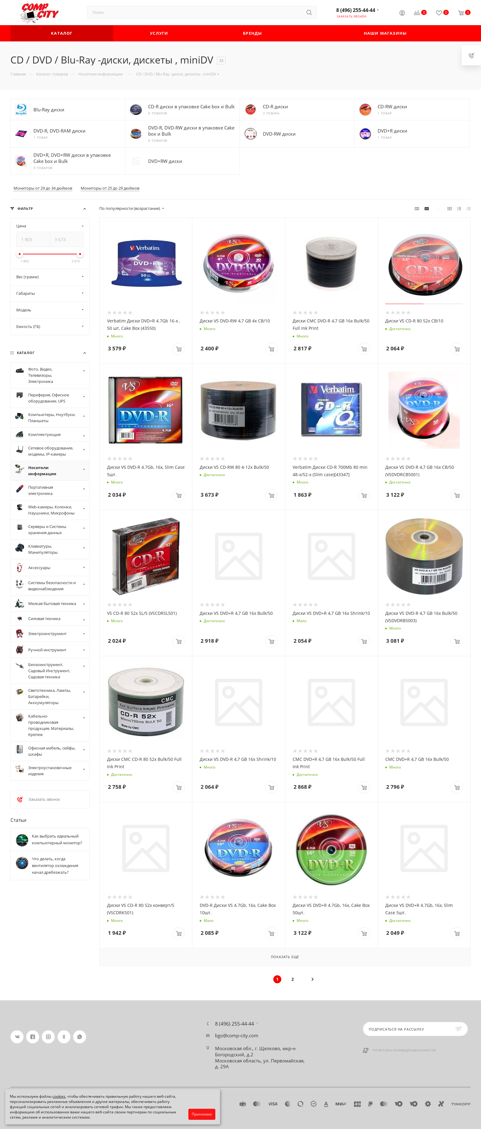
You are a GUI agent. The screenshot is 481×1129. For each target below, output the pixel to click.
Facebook (32, 1036)
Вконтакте (17, 1036)
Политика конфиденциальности (404, 1050)
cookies (58, 1096)
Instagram (48, 1036)
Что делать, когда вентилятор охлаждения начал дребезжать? (55, 865)
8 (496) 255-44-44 (355, 10)
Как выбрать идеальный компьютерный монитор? (57, 839)
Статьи (18, 820)
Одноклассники (64, 1036)
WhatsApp (79, 1036)
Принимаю (202, 1114)
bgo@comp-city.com (236, 1035)
